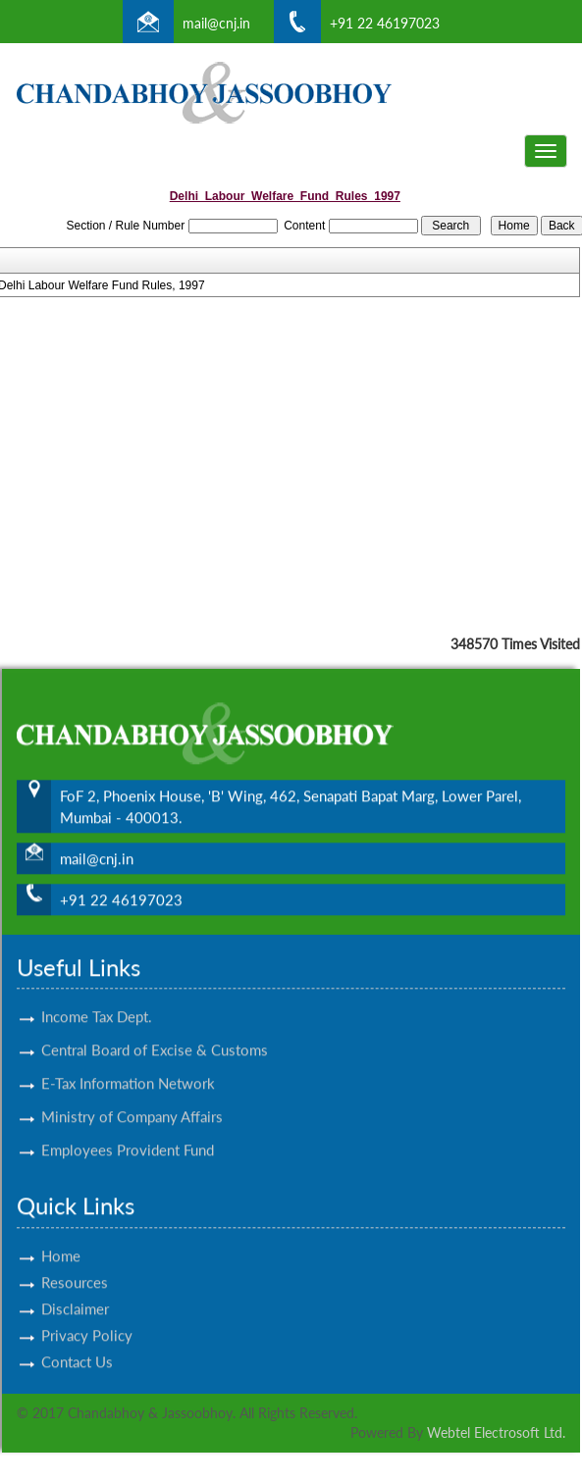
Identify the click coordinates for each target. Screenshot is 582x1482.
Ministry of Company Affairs (132, 1099)
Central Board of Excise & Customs (154, 1033)
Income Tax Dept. (96, 999)
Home (60, 1239)
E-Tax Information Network (128, 1066)
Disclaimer (75, 1292)
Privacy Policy (86, 1318)
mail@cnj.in (216, 23)
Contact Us (77, 1345)
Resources (74, 1265)
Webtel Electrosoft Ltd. (496, 1432)
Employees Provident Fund (127, 1133)
